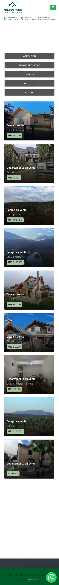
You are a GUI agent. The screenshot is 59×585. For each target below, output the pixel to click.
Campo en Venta (16, 210)
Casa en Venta (15, 125)
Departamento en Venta (21, 167)
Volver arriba (33, 579)
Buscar (29, 92)
